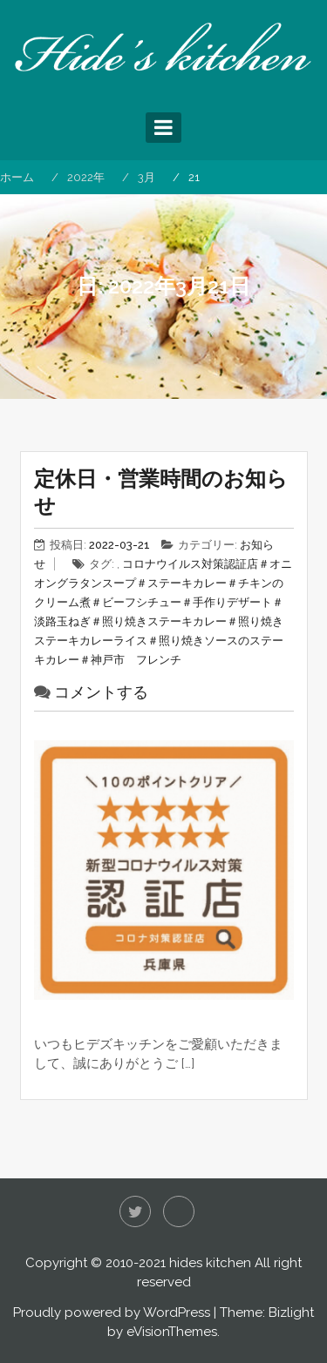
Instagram (178, 1211)
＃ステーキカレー (181, 583)
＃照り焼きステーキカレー (159, 621)
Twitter (135, 1211)
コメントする (101, 692)
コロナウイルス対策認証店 (190, 563)
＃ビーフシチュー (136, 602)
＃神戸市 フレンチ (130, 659)
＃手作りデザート (226, 602)
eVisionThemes (171, 1331)
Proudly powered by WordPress (111, 1312)
